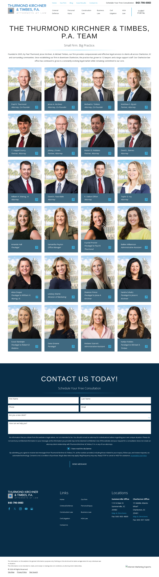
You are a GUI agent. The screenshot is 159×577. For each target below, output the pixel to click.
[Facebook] (9, 508)
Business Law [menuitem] (100, 11)
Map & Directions (119, 513)
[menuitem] (11, 553)
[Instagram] (20, 508)
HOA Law (84, 518)
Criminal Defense (66, 506)
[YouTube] (26, 508)
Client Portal (141, 11)
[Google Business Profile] (31, 508)
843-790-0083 (143, 2)
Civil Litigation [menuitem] (113, 11)
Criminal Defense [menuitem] (55, 11)
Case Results (81, 3)
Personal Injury (86, 506)
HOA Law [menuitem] (124, 11)
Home (54, 3)
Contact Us (93, 3)
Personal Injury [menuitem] (71, 11)
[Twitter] (15, 508)
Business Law (86, 512)
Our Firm (63, 3)
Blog (71, 3)
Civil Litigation (65, 518)
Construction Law (66, 512)
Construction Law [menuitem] (86, 11)
